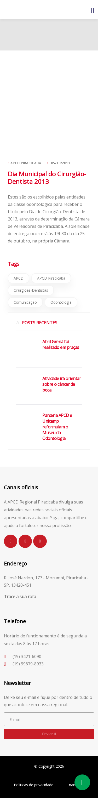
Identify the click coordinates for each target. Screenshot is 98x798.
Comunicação (25, 302)
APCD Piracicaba (51, 278)
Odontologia (61, 302)
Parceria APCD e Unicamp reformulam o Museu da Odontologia (57, 426)
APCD (19, 278)
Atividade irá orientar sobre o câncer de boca (61, 384)
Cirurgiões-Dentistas (31, 290)
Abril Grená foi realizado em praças (60, 344)
